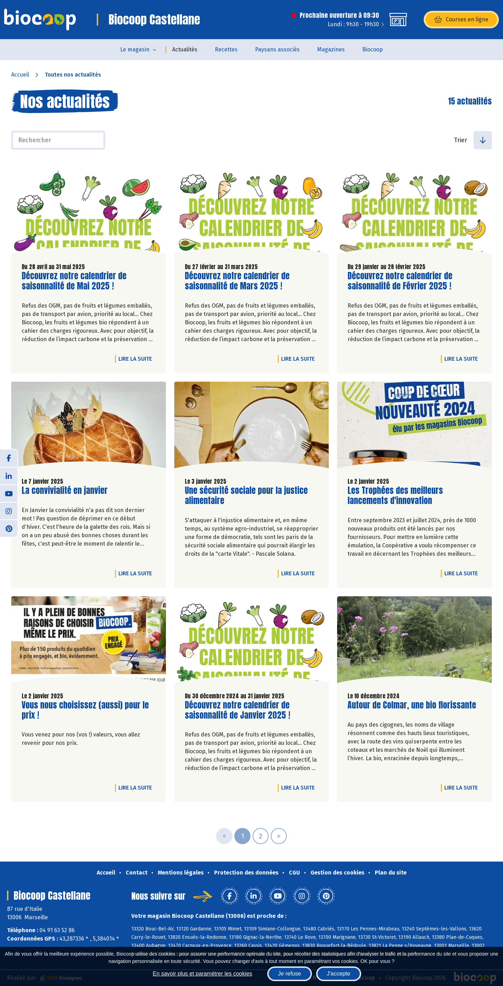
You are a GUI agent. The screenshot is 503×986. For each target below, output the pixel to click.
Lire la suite (136, 358)
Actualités (184, 49)
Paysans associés (277, 49)
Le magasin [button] (135, 49)
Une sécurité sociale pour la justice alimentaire (246, 495)
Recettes (226, 49)
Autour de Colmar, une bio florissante (412, 705)
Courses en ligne (461, 19)
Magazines (331, 49)
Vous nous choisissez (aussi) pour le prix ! (85, 710)
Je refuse (289, 974)
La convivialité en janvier (65, 490)
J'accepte (338, 974)
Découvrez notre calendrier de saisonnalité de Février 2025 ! (400, 281)
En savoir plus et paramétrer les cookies (202, 974)
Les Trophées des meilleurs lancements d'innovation (395, 495)
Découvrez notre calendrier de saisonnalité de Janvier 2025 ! (237, 710)
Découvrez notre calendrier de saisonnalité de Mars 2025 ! (237, 281)
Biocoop (372, 49)
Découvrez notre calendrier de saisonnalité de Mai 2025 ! (74, 281)
